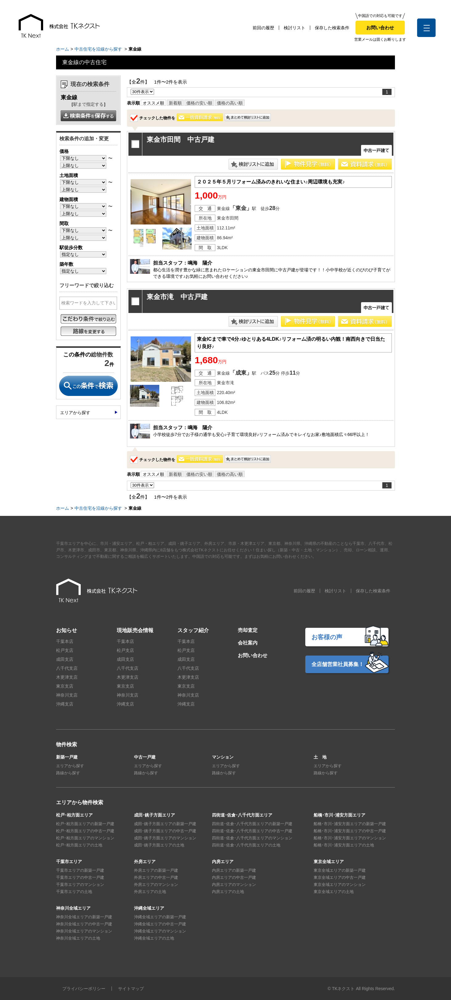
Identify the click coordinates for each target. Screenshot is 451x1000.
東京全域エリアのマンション (340, 884)
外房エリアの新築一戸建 (156, 870)
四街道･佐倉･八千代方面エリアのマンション (252, 838)
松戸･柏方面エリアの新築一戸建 (85, 823)
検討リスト (294, 28)
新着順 (175, 103)
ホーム (62, 49)
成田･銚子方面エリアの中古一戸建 (165, 831)
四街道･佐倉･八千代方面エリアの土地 (246, 845)
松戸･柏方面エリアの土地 (79, 845)
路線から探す (68, 773)
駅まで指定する (88, 104)
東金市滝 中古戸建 (177, 297)
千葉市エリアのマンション (80, 884)
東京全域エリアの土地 (334, 891)
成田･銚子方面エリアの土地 (159, 845)
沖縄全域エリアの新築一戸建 (160, 917)
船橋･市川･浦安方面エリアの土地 (344, 845)
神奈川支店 (67, 695)
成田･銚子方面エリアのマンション (165, 838)
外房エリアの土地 (150, 891)
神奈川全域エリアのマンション (84, 931)
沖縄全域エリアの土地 (154, 938)
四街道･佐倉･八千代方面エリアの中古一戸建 (252, 831)
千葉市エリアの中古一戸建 (80, 877)
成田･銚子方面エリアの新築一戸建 (165, 823)
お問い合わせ (380, 27)
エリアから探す (75, 412)
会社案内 (248, 642)
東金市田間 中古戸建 (180, 139)
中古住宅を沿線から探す (98, 49)
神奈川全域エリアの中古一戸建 (84, 924)
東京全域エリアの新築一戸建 (340, 870)
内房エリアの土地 (228, 891)
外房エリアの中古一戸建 (156, 877)
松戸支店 (64, 650)
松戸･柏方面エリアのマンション (85, 838)
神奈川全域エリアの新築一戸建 (84, 917)
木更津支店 (67, 677)
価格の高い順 (230, 103)
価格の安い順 (199, 103)
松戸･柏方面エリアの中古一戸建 (85, 831)
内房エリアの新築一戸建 (234, 870)
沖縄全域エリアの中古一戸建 (160, 924)
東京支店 (64, 686)
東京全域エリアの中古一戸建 (340, 877)
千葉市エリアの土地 (74, 891)
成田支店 (64, 659)
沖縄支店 (64, 704)
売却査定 (248, 630)
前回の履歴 (263, 28)
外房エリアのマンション (156, 884)
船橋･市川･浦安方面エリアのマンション (350, 838)
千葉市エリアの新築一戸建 (80, 870)
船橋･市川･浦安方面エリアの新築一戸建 (350, 823)
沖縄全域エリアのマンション (160, 931)
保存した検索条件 (332, 28)
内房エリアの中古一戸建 (234, 877)
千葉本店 (64, 641)
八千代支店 (67, 668)
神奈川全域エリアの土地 (78, 938)
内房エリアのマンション (234, 884)
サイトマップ (131, 988)
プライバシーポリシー (83, 988)
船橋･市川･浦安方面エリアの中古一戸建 (350, 831)
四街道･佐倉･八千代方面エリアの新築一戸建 (252, 823)
